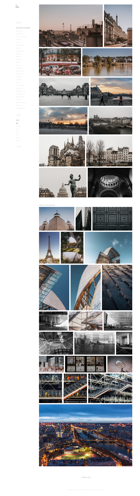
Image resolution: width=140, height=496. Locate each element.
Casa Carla (18, 99)
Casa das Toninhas (20, 45)
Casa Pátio (18, 56)
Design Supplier (19, 51)
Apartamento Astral (20, 94)
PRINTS (18, 120)
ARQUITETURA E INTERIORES (23, 28)
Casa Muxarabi (19, 33)
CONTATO (18, 23)
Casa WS (18, 48)
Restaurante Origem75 (21, 102)
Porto (17, 134)
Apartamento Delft (20, 96)
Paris (17, 123)
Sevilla (17, 131)
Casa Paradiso (19, 68)
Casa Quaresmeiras (20, 108)
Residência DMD (19, 85)
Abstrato (18, 140)
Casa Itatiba (18, 76)
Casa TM (18, 65)
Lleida (17, 129)
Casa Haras (18, 79)
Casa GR (18, 62)
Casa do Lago (19, 88)
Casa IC (18, 42)
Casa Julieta (18, 59)
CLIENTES (18, 115)
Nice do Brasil (19, 31)
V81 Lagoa (18, 105)
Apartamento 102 (20, 71)
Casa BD (18, 82)
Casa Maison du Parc (20, 91)
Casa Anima (18, 53)
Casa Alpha (18, 39)
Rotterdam (18, 137)
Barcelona (18, 126)
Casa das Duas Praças (21, 36)
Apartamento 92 (19, 73)
